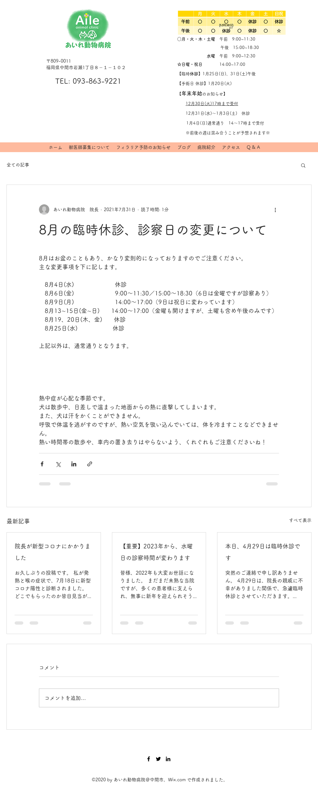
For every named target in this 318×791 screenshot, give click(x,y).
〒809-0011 (58, 61)
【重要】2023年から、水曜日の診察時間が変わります (156, 552)
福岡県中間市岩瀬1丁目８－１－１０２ (86, 67)
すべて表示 (300, 520)
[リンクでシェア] (90, 464)
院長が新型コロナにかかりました (53, 552)
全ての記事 (17, 164)
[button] (303, 165)
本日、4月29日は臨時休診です (262, 552)
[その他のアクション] (275, 209)
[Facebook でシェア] (42, 464)
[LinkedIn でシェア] (74, 464)
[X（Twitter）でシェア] (58, 464)
